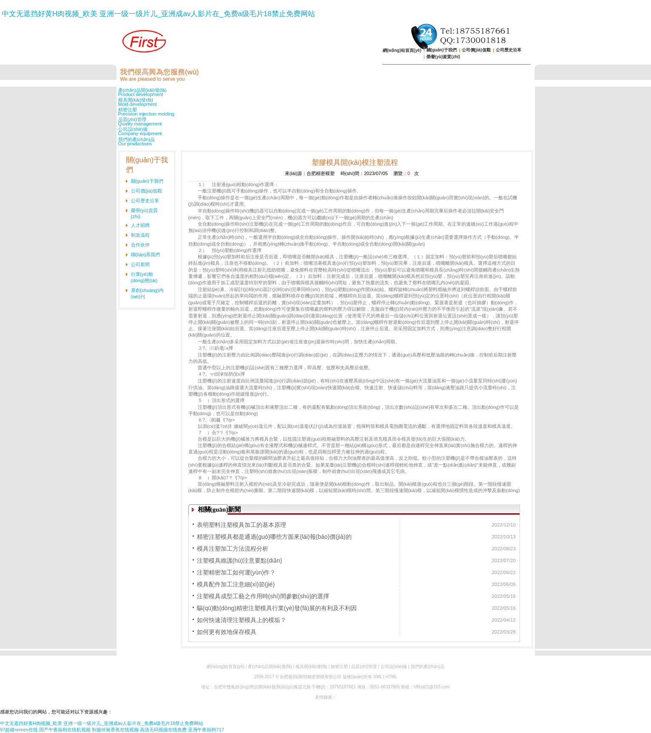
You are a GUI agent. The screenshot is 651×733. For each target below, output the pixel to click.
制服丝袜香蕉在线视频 (115, 729)
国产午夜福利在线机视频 (65, 729)
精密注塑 (325, 111)
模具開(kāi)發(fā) (325, 102)
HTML (391, 676)
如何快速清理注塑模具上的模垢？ (241, 620)
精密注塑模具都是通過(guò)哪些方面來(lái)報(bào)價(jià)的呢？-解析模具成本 (274, 538)
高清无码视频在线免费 (163, 729)
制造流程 (140, 235)
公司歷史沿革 (508, 50)
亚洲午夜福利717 (206, 729)
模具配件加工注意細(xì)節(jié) (236, 584)
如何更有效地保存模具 (226, 631)
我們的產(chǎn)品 (325, 141)
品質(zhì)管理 (325, 121)
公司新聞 (140, 264)
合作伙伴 (140, 244)
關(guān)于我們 (441, 50)
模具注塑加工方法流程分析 (232, 548)
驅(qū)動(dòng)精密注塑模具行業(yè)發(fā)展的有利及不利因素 (277, 609)
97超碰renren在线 (19, 729)
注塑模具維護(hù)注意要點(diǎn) (239, 560)
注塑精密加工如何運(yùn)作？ (236, 572)
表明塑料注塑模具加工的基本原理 (241, 524)
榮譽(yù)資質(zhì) (443, 56)
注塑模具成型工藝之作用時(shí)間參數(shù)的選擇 (263, 596)
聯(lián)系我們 (145, 254)
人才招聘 (140, 225)
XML (377, 676)
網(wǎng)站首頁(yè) (402, 50)
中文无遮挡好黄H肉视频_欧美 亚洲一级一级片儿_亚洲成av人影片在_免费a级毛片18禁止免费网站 (158, 14)
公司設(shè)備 (325, 131)
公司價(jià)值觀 (476, 50)
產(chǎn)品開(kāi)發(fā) (325, 92)
